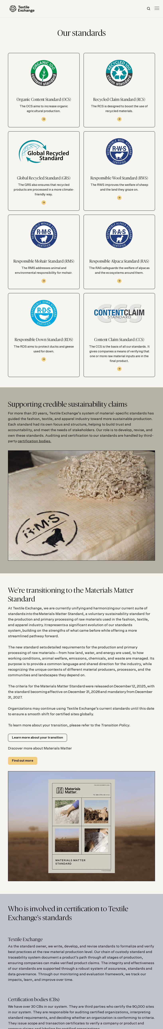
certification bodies (34, 441)
